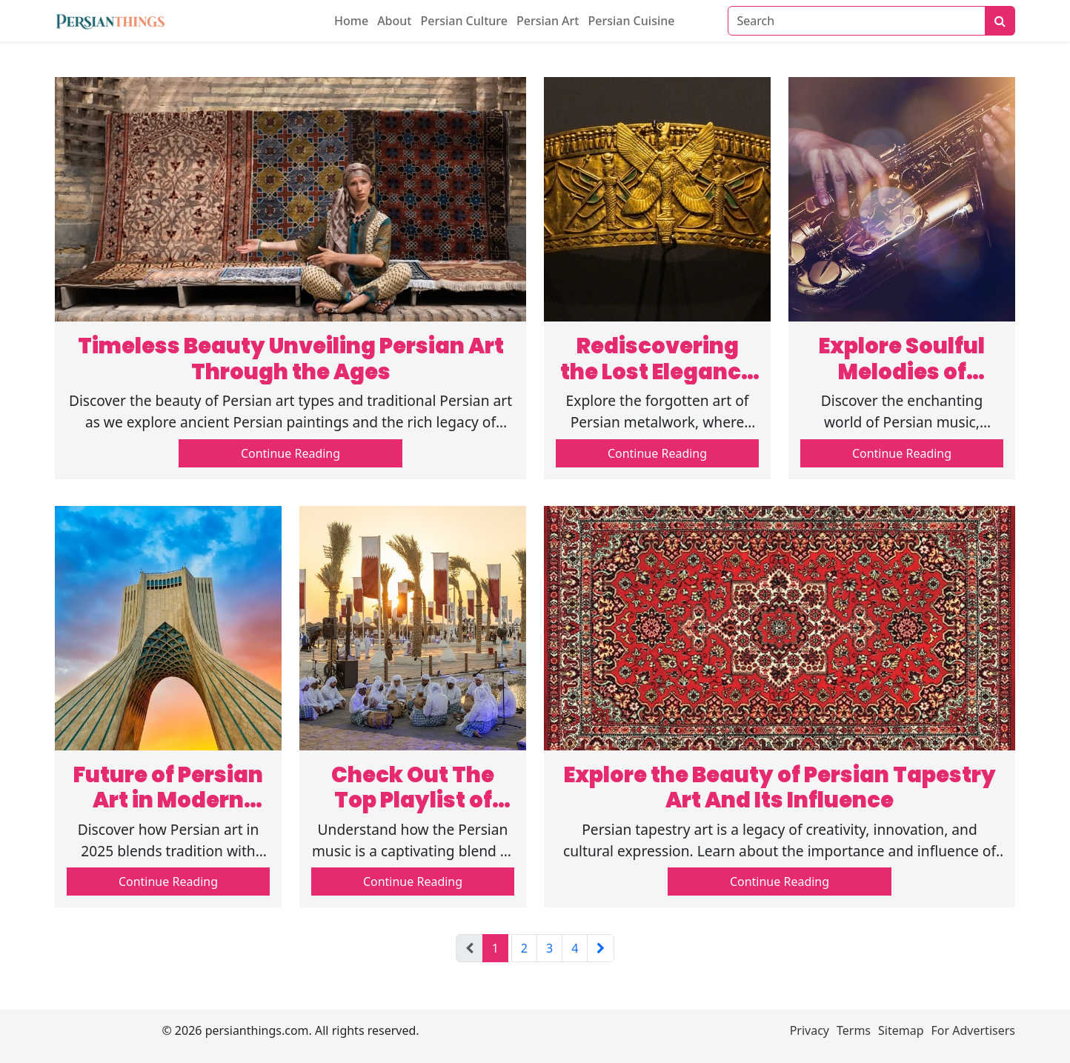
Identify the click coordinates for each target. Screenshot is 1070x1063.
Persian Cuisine (631, 21)
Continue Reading (290, 453)
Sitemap (901, 1030)
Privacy (809, 1030)
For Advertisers (973, 1030)
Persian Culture (463, 21)
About (394, 21)
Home (351, 21)
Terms (854, 1030)
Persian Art (547, 21)
